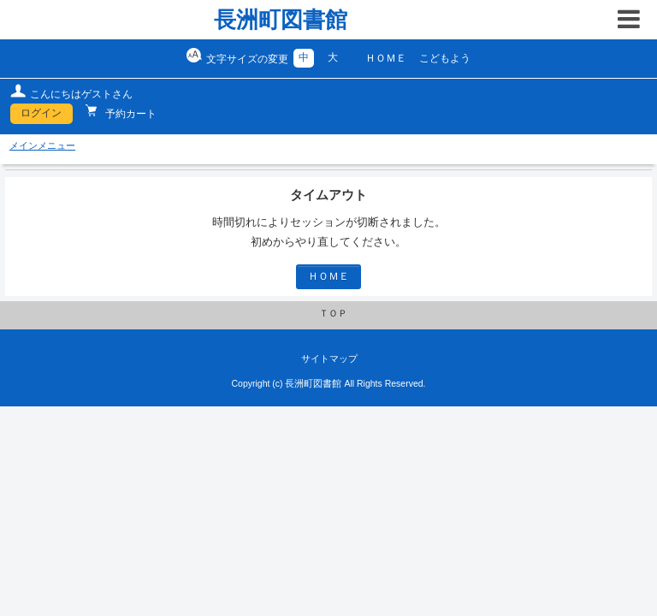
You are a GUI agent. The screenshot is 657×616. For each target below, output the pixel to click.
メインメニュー (42, 145)
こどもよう (445, 58)
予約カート (130, 114)
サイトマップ (329, 358)
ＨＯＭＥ (385, 58)
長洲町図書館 (280, 20)
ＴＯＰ (333, 313)
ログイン (41, 113)
